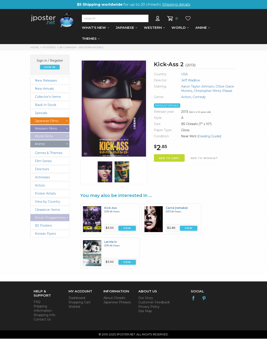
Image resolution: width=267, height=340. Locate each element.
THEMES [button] (91, 40)
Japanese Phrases (117, 304)
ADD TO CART (169, 159)
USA (184, 75)
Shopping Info (44, 316)
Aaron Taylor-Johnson (197, 88)
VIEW (127, 229)
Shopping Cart (79, 304)
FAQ (37, 303)
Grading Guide (209, 138)
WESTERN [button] (154, 29)
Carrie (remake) (177, 209)
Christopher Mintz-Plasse (213, 92)
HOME (34, 48)
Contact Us (42, 321)
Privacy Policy (149, 308)
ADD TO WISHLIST (204, 159)
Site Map (145, 312)
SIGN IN (49, 68)
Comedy (199, 98)
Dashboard (77, 299)
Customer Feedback (154, 304)
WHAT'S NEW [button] (95, 29)
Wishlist (74, 308)
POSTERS (49, 48)
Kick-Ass (110, 209)
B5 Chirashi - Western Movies (81, 48)
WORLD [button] (180, 29)
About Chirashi (114, 299)
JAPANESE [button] (126, 29)
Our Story (145, 299)
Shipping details (176, 4)
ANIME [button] (202, 29)
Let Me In (110, 243)
